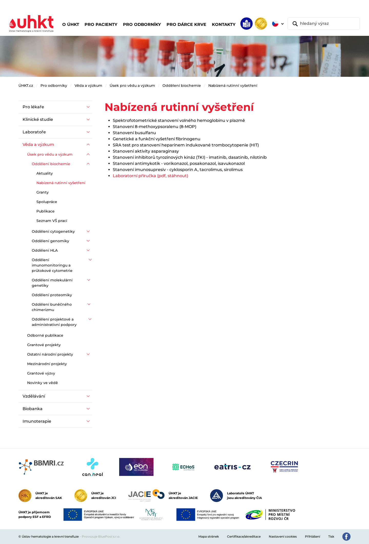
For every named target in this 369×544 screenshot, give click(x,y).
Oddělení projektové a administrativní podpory (54, 322)
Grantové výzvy (41, 373)
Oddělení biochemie (181, 85)
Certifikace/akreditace (244, 536)
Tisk (331, 536)
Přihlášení (312, 536)
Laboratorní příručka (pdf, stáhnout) (150, 175)
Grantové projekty (44, 345)
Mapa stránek (208, 536)
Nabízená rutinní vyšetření (232, 85)
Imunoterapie (37, 421)
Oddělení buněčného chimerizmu (52, 307)
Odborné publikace (45, 335)
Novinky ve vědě (42, 382)
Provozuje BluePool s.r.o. (101, 536)
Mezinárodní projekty (47, 363)
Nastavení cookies (283, 536)
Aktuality (44, 173)
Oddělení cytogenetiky (53, 231)
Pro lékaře (33, 106)
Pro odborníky (53, 85)
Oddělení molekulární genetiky (52, 283)
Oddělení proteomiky (52, 295)
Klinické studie (38, 119)
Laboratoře (34, 132)
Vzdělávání (34, 396)
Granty (42, 192)
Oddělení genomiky (50, 241)
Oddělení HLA (45, 250)
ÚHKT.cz (25, 85)
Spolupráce (46, 201)
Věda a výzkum (88, 85)
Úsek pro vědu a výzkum (132, 85)
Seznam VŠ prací (51, 220)
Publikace (45, 211)
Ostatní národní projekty (50, 354)
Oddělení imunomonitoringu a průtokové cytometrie (52, 265)
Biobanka (33, 408)
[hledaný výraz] (324, 23)
